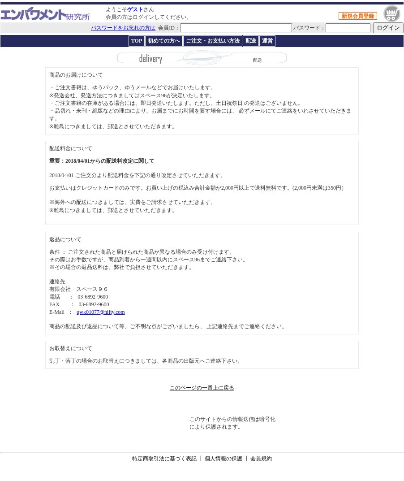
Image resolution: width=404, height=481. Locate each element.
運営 (267, 41)
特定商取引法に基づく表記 (164, 458)
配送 (250, 41)
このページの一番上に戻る (202, 388)
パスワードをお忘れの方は (123, 28)
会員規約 (261, 458)
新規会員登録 (357, 16)
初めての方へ (164, 41)
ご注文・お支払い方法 (213, 41)
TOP (136, 41)
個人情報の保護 (223, 458)
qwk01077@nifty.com (101, 312)
